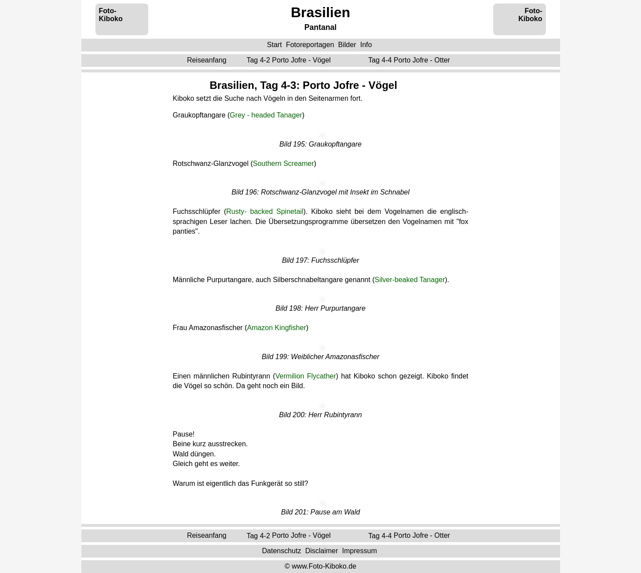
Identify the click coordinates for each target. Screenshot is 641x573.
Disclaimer (321, 551)
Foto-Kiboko (111, 14)
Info (366, 44)
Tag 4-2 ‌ (289, 60)
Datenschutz (281, 551)
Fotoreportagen (310, 44)
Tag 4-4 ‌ (410, 60)
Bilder (347, 44)
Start (274, 44)
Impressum (359, 551)
